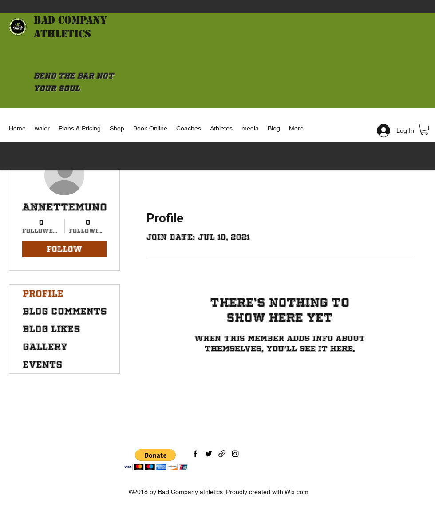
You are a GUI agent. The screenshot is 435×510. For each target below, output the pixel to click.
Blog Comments (65, 311)
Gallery (45, 347)
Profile (43, 293)
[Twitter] (208, 453)
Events (43, 364)
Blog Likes (51, 329)
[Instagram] (235, 453)
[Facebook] (195, 453)
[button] (424, 129)
